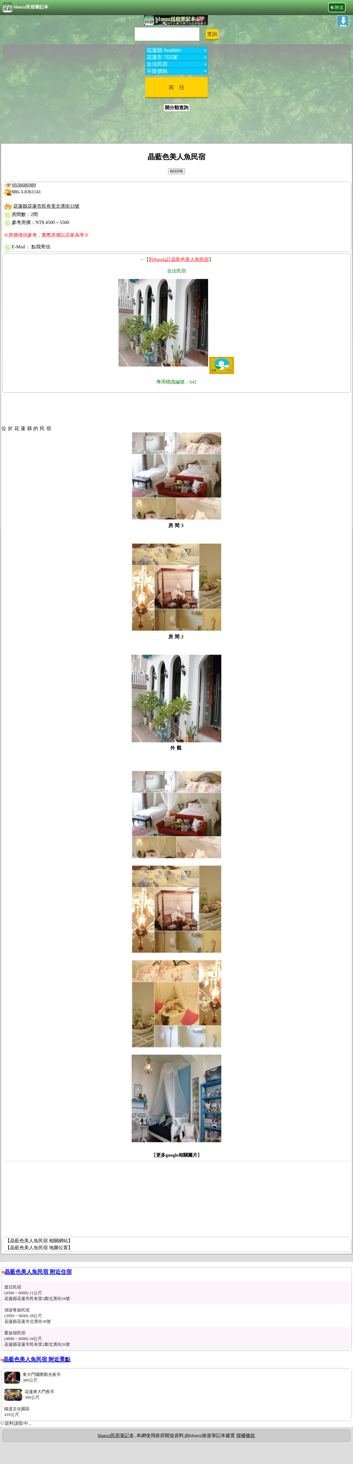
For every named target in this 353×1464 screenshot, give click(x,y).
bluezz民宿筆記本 (25, 7)
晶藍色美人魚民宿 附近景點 (36, 1359)
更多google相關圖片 (176, 1155)
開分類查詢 (176, 107)
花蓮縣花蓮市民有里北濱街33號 (46, 206)
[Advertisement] (176, 128)
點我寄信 (40, 246)
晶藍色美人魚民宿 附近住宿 (38, 1272)
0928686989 (24, 185)
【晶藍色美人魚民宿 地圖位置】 (39, 1247)
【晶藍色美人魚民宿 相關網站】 (39, 1240)
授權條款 (245, 1435)
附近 (339, 7)
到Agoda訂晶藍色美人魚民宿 (179, 259)
